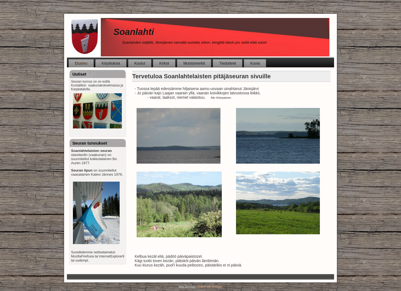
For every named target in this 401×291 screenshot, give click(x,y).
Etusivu (81, 63)
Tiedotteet (227, 63)
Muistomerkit (194, 63)
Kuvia (255, 63)
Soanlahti (133, 32)
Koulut (139, 63)
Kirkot (164, 63)
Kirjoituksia (111, 63)
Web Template (187, 286)
